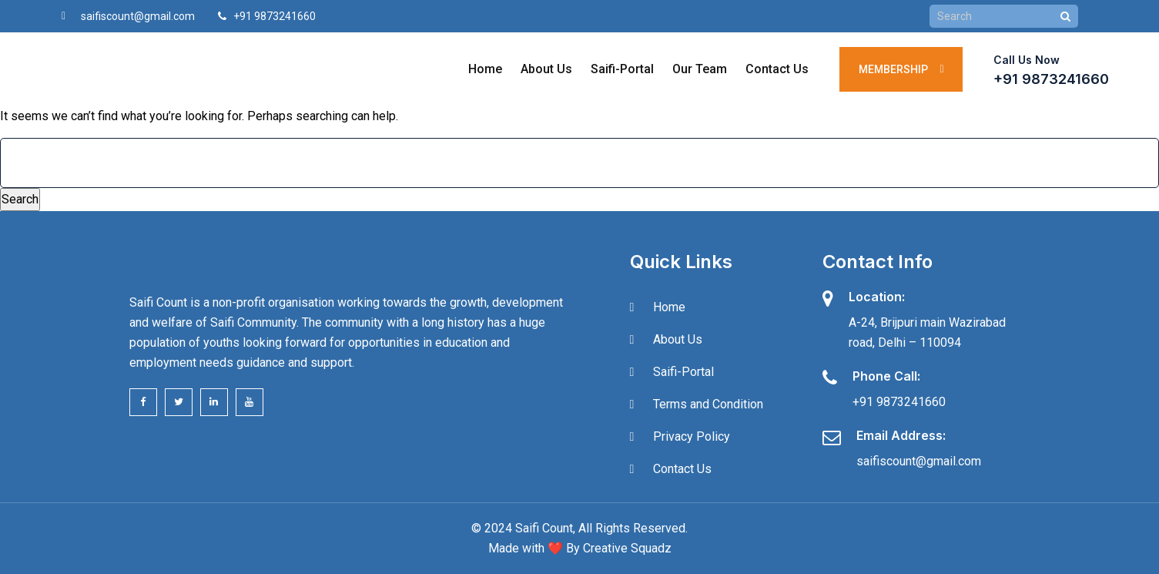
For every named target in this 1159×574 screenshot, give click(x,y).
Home (484, 69)
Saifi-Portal (621, 69)
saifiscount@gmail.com (138, 16)
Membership (900, 69)
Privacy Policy (691, 436)
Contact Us (776, 69)
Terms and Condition (708, 404)
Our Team (699, 69)
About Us (545, 69)
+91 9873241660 (1051, 79)
